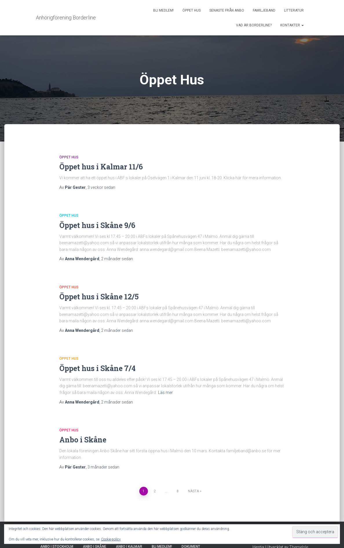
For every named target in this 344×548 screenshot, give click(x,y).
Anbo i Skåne (82, 439)
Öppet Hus (191, 10)
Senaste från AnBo (226, 10)
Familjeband (264, 10)
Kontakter (292, 25)
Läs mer (165, 392)
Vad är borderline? (254, 25)
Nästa (193, 491)
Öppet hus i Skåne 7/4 (97, 368)
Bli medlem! (163, 10)
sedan (101, 187)
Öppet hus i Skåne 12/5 (99, 296)
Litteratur (294, 10)
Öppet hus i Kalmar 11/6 (101, 166)
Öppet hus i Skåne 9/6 (97, 225)
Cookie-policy (111, 539)
